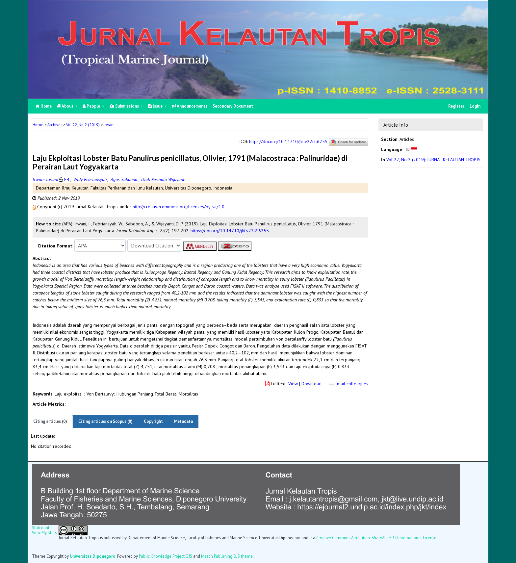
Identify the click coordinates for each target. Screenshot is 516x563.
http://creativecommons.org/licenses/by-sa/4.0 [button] (178, 207)
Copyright (153, 421)
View (293, 384)
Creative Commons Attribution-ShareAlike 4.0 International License (376, 537)
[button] (35, 207)
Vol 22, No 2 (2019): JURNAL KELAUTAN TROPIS (433, 160)
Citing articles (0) (50, 421)
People (92, 106)
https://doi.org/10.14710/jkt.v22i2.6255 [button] (230, 231)
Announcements (189, 106)
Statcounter (42, 527)
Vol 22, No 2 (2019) (83, 124)
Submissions (125, 106)
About (65, 106)
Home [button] (38, 124)
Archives (54, 124)
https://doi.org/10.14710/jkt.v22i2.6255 (288, 142)
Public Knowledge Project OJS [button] (165, 556)
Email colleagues (351, 384)
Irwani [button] (109, 124)
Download (311, 384)
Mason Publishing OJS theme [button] (227, 556)
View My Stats (44, 532)
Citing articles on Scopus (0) (105, 421)
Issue (156, 106)
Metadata (183, 421)
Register (456, 106)
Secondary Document (233, 106)
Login (475, 106)
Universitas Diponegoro (93, 556)
